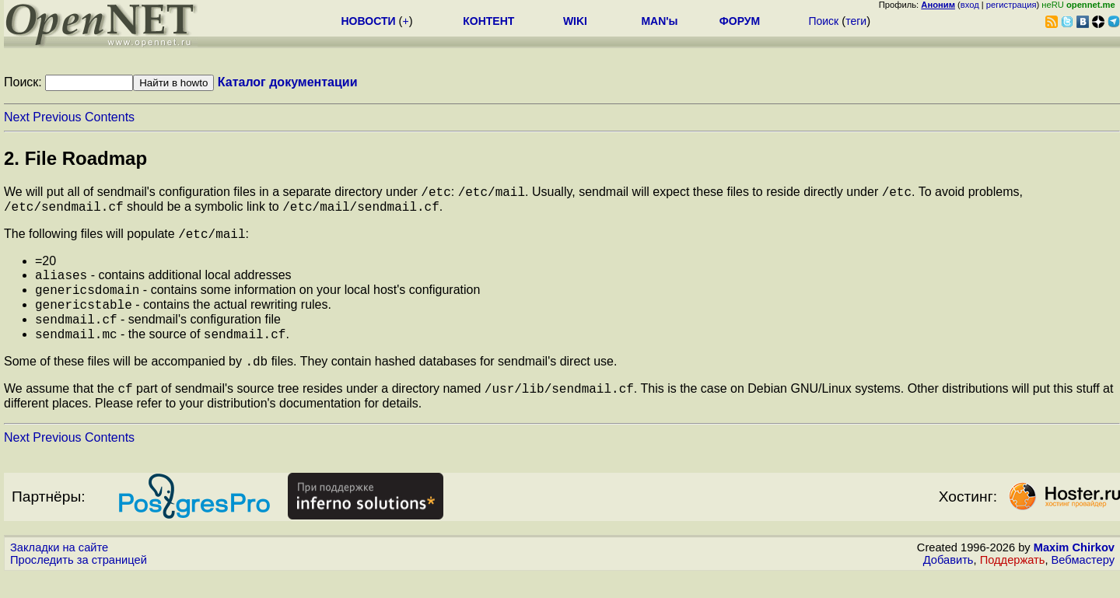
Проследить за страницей (78, 583)
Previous (57, 117)
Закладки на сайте (59, 571)
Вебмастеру (1083, 583)
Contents (110, 117)
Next (17, 117)
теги (855, 21)
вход (970, 4)
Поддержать (1012, 583)
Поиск (823, 21)
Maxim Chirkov (1074, 571)
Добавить (948, 583)
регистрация (1011, 4)
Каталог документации (288, 82)
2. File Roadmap (75, 158)
